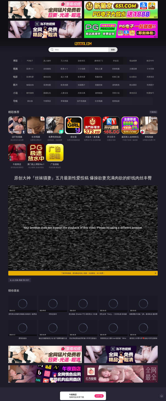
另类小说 (116, 93)
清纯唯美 (116, 85)
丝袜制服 (116, 68)
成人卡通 (64, 77)
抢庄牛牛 (150, 60)
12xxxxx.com (83, 43)
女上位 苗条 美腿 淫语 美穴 (19, 280)
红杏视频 (98, 101)
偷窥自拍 (30, 85)
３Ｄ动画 (81, 68)
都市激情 (30, 93)
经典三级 (116, 77)
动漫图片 (81, 85)
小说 (15, 92)
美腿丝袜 (98, 85)
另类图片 (150, 85)
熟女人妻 (98, 68)
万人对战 (64, 60)
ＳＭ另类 (150, 68)
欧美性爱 (81, 77)
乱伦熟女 (133, 77)
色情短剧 (116, 101)
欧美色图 (64, 85)
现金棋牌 (133, 60)
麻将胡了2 (98, 60)
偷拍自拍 (47, 77)
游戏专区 (81, 60)
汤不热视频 (81, 101)
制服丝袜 (98, 77)
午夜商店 (47, 101)
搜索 (113, 49)
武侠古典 (81, 93)
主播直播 (133, 68)
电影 (15, 76)
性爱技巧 (150, 93)
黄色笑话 (133, 93)
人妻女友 (64, 93)
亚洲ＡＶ (30, 68)
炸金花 (116, 60)
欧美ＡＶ (64, 68)
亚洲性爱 (30, 77)
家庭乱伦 (47, 93)
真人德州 (47, 60)
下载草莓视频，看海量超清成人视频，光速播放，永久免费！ (109, 273)
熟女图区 (133, 85)
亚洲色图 (47, 85)
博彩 (15, 60)
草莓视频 (64, 101)
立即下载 (99, 396)
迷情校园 (98, 93)
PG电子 (30, 60)
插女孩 (30, 101)
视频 (15, 68)
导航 (15, 100)
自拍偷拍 (47, 68)
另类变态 (150, 77)
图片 (15, 84)
